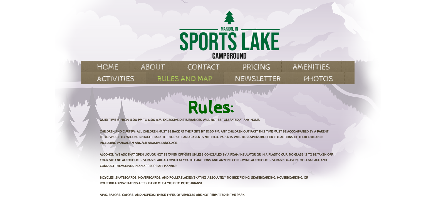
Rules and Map (184, 78)
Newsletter (258, 78)
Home (107, 67)
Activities (116, 78)
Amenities (311, 67)
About (153, 67)
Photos (318, 78)
